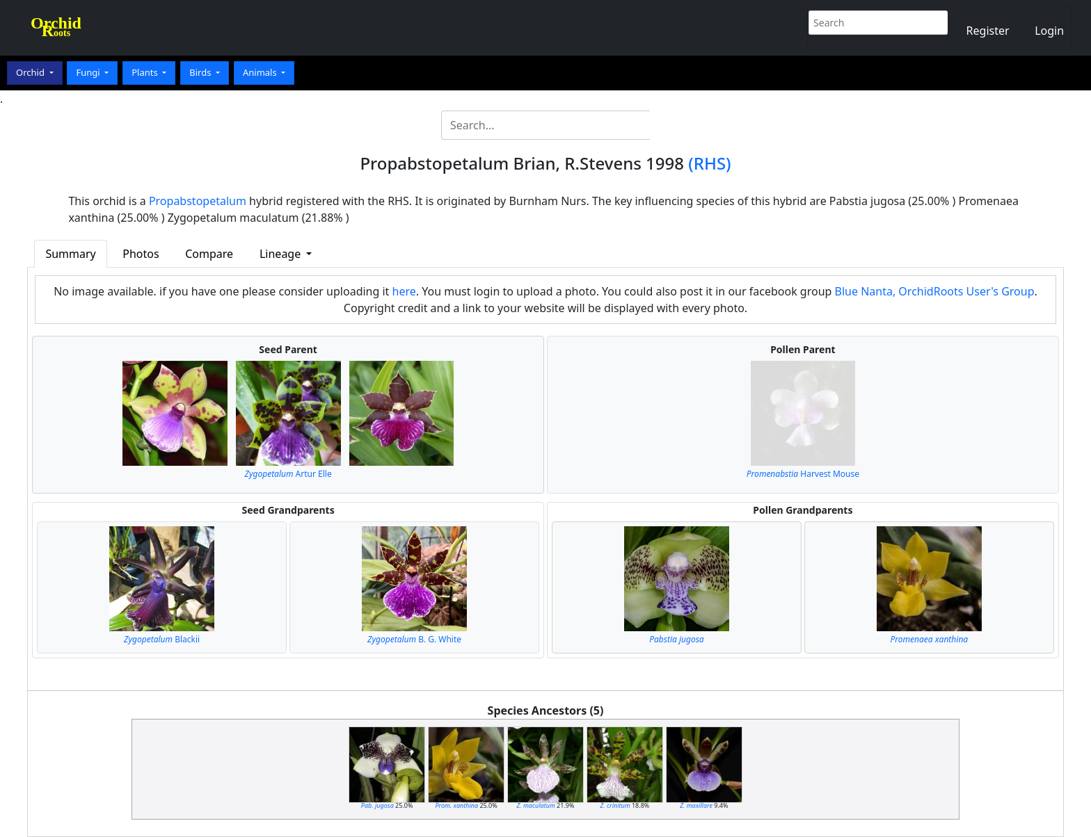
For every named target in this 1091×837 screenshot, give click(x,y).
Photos (140, 253)
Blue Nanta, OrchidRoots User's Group (935, 291)
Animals (261, 72)
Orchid (31, 72)
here (404, 291)
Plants (146, 72)
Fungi (89, 72)
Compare (209, 253)
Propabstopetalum (197, 201)
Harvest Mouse (803, 474)
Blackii (162, 639)
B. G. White (414, 639)
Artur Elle (288, 474)
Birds (201, 72)
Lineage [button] (281, 253)
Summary (70, 253)
